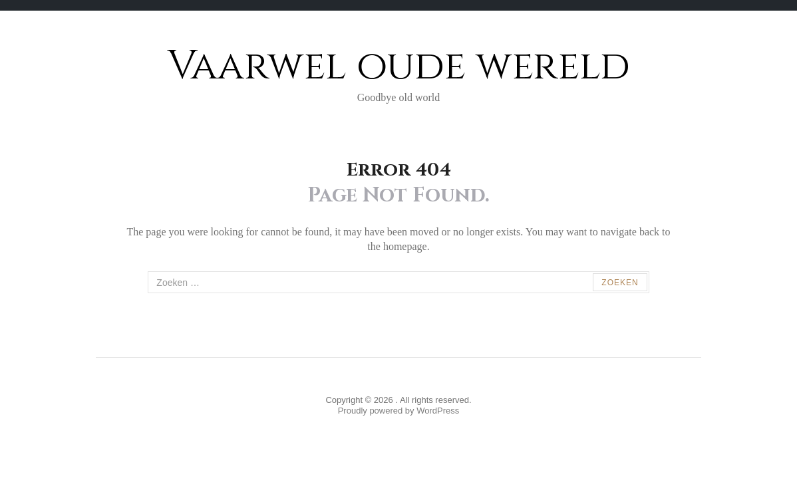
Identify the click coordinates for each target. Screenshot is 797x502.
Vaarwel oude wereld (399, 66)
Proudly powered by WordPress (399, 411)
